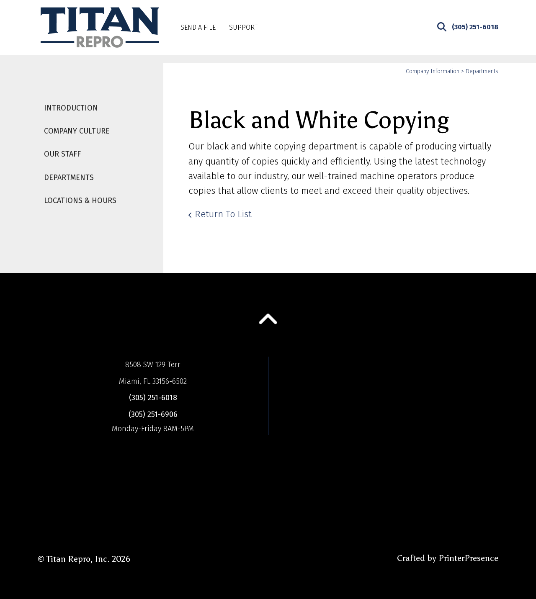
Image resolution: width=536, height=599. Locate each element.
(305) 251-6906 (153, 414)
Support (243, 27)
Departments (69, 177)
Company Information (432, 71)
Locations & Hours (80, 200)
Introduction (71, 108)
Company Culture (77, 131)
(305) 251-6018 (475, 27)
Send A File (198, 27)
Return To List (223, 214)
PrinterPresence (468, 558)
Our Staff (62, 154)
